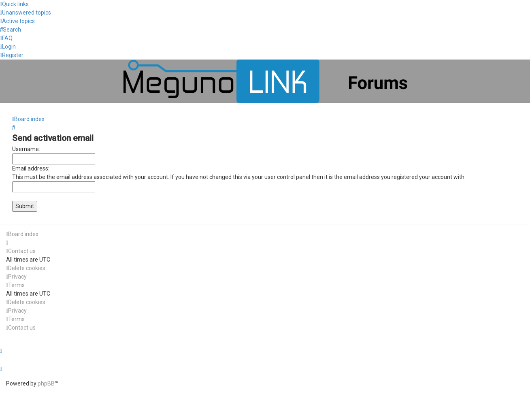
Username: (26, 149)
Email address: (30, 168)
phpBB (46, 383)
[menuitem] (25, 12)
